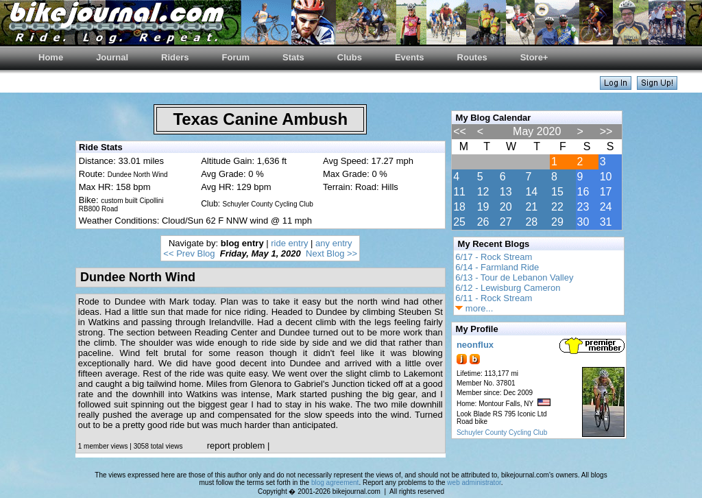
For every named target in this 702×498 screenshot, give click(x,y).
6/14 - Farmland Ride (497, 267)
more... (474, 308)
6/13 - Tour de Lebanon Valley (514, 277)
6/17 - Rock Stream (493, 257)
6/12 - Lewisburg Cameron (507, 288)
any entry (333, 243)
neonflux (475, 345)
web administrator (473, 482)
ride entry (289, 243)
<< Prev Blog (189, 253)
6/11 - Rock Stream (493, 298)
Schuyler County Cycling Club (502, 432)
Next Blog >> (331, 253)
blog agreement (335, 482)
